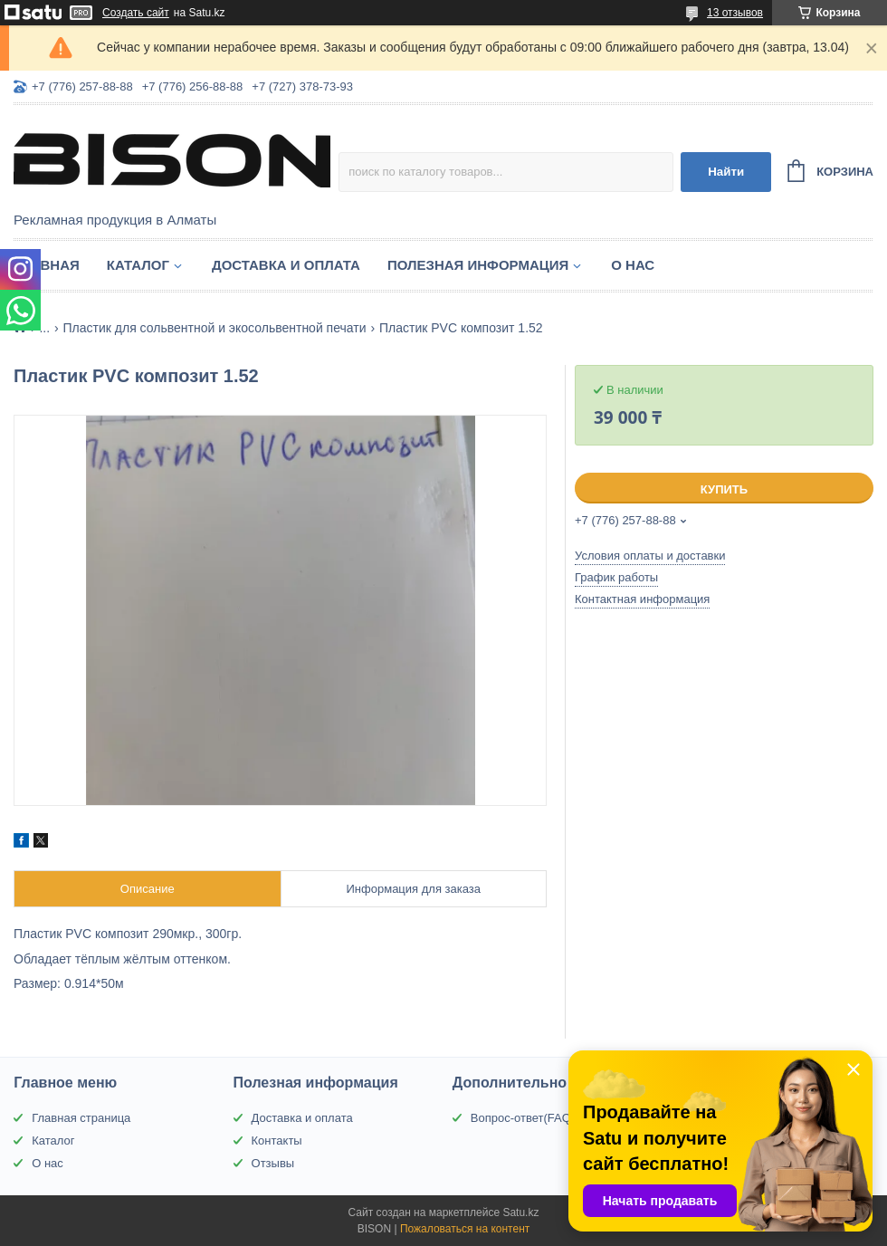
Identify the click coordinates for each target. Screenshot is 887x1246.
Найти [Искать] (726, 171)
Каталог (138, 265)
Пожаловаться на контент (464, 1228)
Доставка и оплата (286, 265)
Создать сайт (135, 12)
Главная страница (81, 1118)
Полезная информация (477, 265)
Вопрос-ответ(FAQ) (523, 1118)
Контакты (277, 1140)
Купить (724, 489)
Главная (47, 265)
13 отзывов (735, 12)
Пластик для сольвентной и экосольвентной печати (215, 328)
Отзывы (273, 1163)
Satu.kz (520, 1212)
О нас (632, 265)
